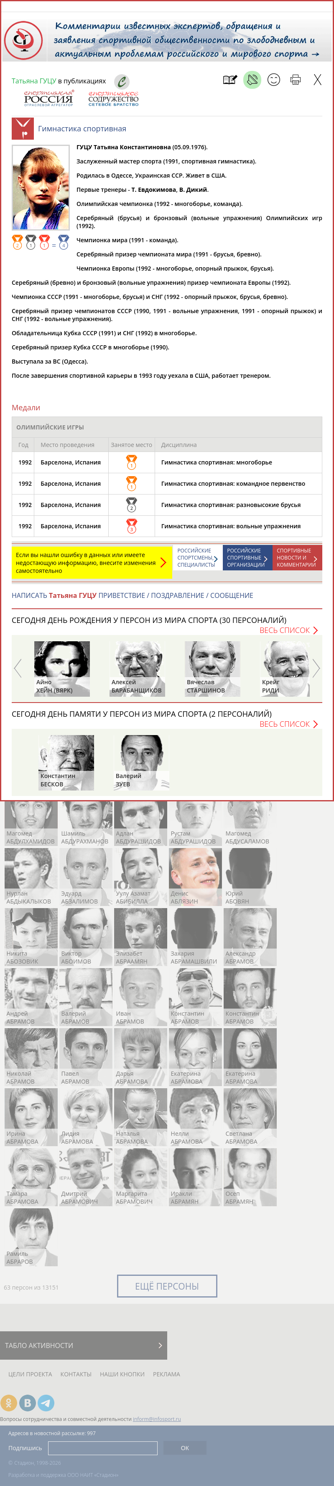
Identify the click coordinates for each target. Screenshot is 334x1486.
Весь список (285, 634)
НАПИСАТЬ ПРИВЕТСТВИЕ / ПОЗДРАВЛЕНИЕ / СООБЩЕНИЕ (132, 599)
